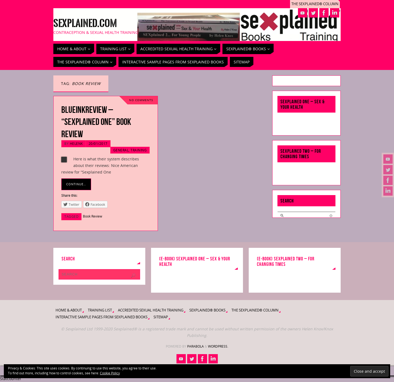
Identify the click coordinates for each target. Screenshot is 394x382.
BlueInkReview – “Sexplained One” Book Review (96, 122)
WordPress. (218, 346)
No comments (141, 100)
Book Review (92, 216)
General (121, 150)
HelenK (76, 143)
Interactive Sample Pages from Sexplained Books (101, 317)
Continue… (76, 184)
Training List (100, 310)
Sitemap (160, 317)
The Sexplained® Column (314, 4)
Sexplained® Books (207, 310)
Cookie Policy (110, 373)
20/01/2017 (98, 143)
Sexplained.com (85, 23)
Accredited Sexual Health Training (150, 310)
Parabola (195, 346)
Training (139, 150)
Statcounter (10, 378)
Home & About (69, 310)
